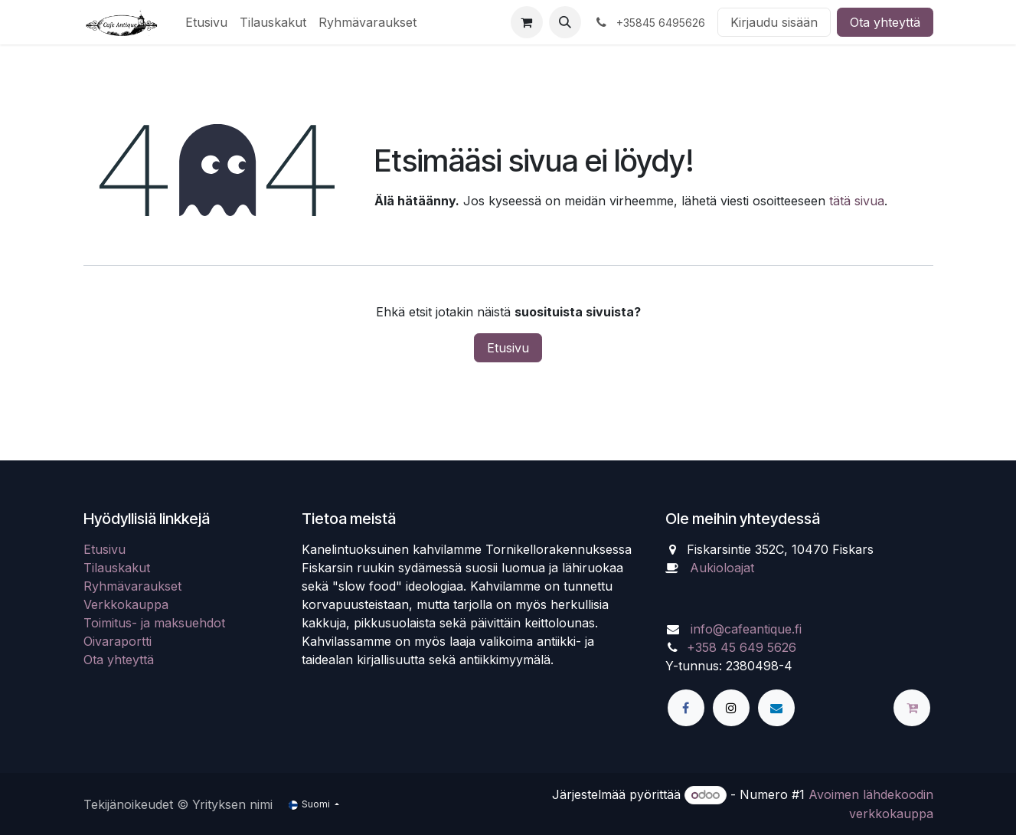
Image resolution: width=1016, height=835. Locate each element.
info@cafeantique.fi (746, 629)
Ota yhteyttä (885, 22)
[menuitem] (206, 22)
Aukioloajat (722, 567)
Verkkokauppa (125, 604)
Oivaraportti (117, 641)
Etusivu (508, 347)
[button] (565, 22)
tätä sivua (856, 200)
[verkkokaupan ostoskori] (527, 22)
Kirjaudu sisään (774, 22)
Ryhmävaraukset (132, 586)
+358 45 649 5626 (741, 647)
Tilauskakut (116, 567)
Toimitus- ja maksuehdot (154, 622)
